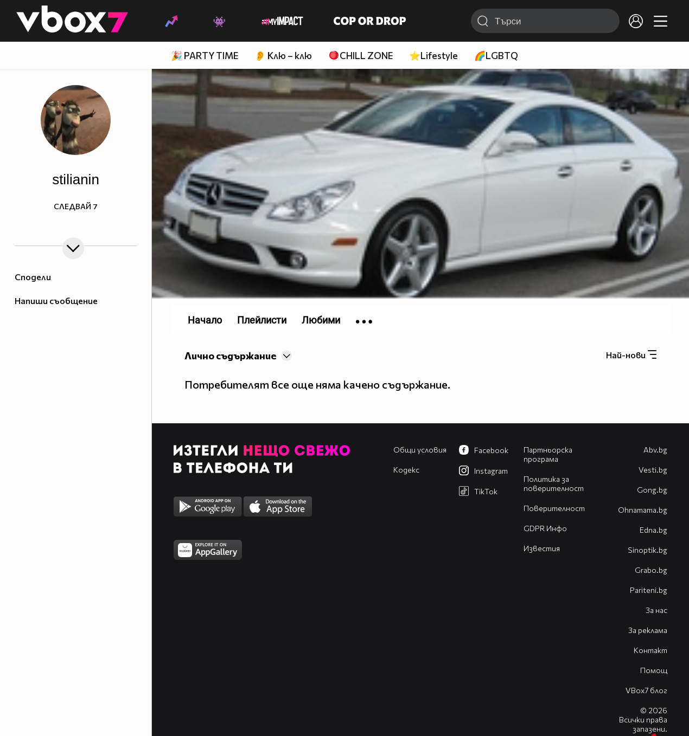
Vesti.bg (653, 469)
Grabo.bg (651, 569)
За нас (656, 610)
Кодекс (406, 469)
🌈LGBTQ (496, 55)
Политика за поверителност (554, 483)
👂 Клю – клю (283, 55)
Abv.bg (655, 449)
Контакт (650, 650)
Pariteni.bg (648, 590)
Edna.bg (653, 529)
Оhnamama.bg (642, 509)
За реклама (647, 630)
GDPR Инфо (545, 528)
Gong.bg (652, 489)
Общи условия (419, 449)
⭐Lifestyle (433, 55)
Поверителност (554, 508)
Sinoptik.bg (647, 549)
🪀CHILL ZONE (360, 55)
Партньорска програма (548, 454)
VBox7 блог (646, 690)
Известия (542, 548)
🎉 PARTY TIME (204, 55)
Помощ (653, 670)
